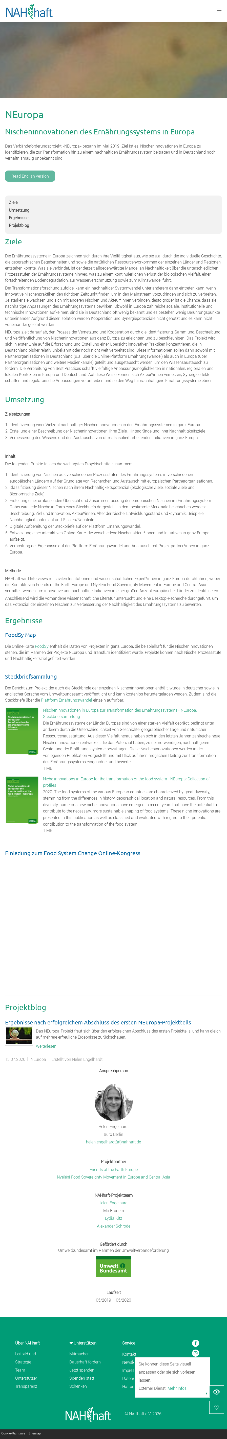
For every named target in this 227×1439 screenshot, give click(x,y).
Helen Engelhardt (113, 1203)
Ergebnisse (18, 218)
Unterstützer (26, 1378)
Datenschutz (133, 1378)
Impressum (132, 1370)
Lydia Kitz (113, 1218)
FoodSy (42, 646)
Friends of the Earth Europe (114, 1169)
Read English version (30, 176)
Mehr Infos (177, 1388)
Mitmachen (79, 1354)
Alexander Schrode (113, 1226)
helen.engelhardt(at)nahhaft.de (113, 1142)
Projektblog (19, 225)
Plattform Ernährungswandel (66, 700)
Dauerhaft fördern (85, 1362)
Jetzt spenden (81, 1370)
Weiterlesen (46, 1046)
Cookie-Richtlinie (13, 1433)
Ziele (13, 202)
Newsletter (131, 1362)
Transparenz (26, 1386)
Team (20, 1370)
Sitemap (35, 1433)
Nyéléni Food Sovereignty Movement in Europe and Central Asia (113, 1177)
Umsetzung (19, 210)
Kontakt (129, 1354)
